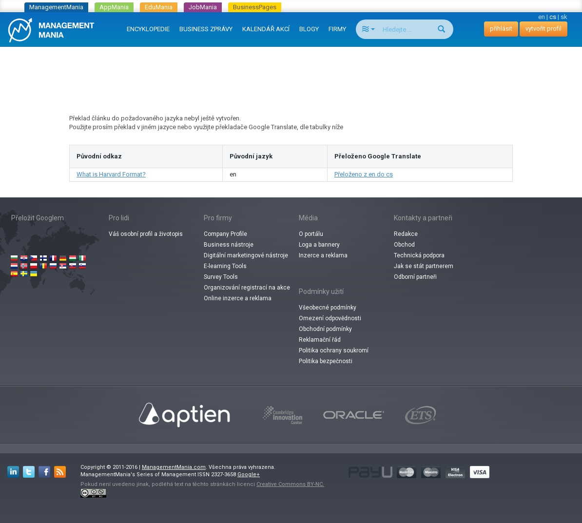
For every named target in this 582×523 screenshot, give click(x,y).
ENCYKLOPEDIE (148, 29)
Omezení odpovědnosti (330, 318)
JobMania (203, 7)
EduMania (159, 7)
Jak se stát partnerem (423, 266)
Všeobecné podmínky (327, 307)
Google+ (248, 474)
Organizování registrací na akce (247, 287)
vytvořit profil (543, 28)
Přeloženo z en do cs (363, 174)
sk (564, 16)
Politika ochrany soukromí (334, 350)
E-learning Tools (225, 266)
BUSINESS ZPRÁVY (206, 29)
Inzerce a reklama (323, 255)
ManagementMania (56, 7)
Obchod (404, 244)
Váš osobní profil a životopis (146, 234)
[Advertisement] (291, 71)
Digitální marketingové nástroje (246, 255)
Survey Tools (221, 276)
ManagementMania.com (174, 467)
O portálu (311, 234)
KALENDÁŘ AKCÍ (266, 29)
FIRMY (337, 29)
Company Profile (225, 234)
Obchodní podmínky (325, 329)
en (541, 16)
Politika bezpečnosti (325, 361)
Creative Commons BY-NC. (290, 484)
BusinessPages (254, 7)
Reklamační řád (320, 339)
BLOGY (309, 29)
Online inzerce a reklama (238, 298)
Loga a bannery (319, 244)
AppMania (114, 7)
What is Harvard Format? (111, 174)
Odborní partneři (415, 276)
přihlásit (501, 28)
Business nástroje (228, 244)
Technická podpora (419, 255)
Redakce (406, 234)
